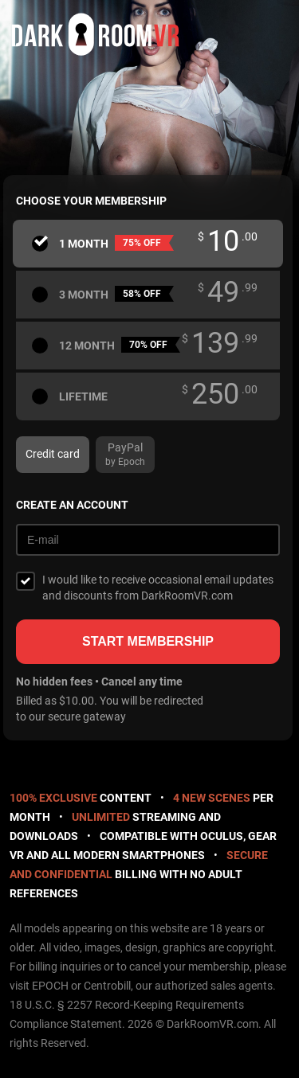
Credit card (53, 453)
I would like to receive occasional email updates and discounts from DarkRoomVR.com (157, 587)
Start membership (148, 641)
